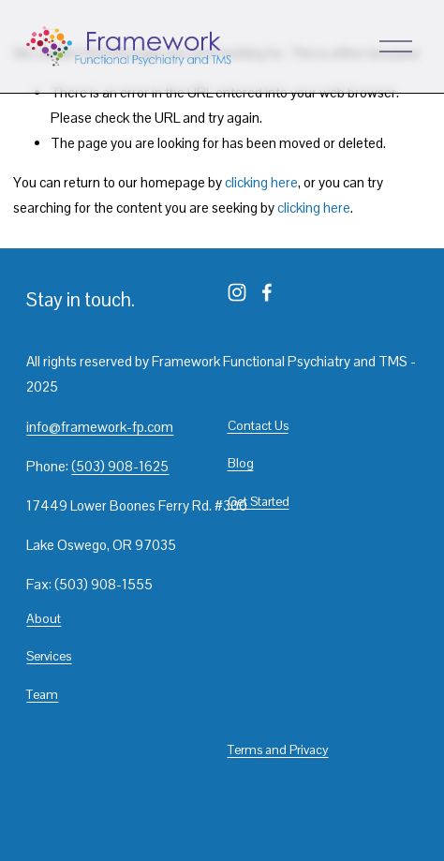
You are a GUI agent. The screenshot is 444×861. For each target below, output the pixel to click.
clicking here (261, 182)
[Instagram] (237, 292)
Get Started (258, 501)
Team (42, 694)
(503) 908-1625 (120, 466)
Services (48, 655)
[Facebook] (267, 292)
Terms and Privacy (278, 749)
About (43, 618)
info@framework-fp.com (99, 427)
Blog (241, 462)
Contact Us (258, 425)
